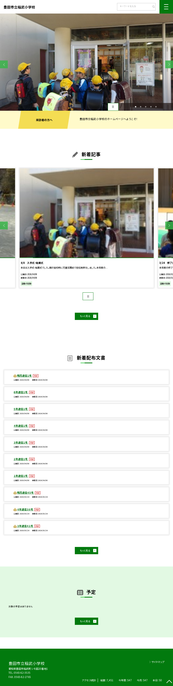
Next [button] (169, 64)
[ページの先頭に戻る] (169, 682)
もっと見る (85, 316)
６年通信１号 (21, 392)
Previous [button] (4, 64)
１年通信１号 (21, 476)
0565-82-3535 (22, 672)
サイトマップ (157, 662)
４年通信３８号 (25, 509)
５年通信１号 (21, 409)
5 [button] (156, 106)
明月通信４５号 (25, 492)
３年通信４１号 (25, 526)
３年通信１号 (21, 442)
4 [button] (151, 106)
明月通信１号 (24, 375)
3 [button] (145, 106)
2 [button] (140, 106)
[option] (86, 62)
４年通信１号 (21, 425)
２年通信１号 (21, 459)
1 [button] (135, 106)
